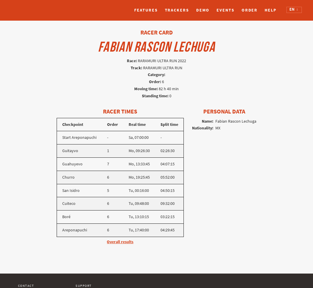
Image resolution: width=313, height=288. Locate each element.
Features (146, 10)
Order (250, 10)
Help (270, 10)
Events (225, 10)
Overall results (120, 242)
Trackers (177, 10)
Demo (203, 10)
